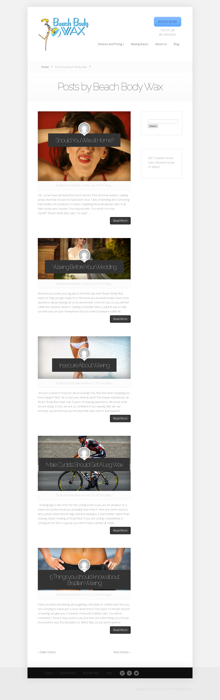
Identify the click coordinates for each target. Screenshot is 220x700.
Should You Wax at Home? (84, 140)
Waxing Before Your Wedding (84, 266)
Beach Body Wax (70, 185)
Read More (120, 221)
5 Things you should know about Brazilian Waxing (84, 579)
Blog (108, 185)
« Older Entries (47, 652)
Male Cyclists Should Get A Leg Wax (84, 464)
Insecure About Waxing (84, 365)
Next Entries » (122, 652)
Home (45, 67)
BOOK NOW (167, 21)
